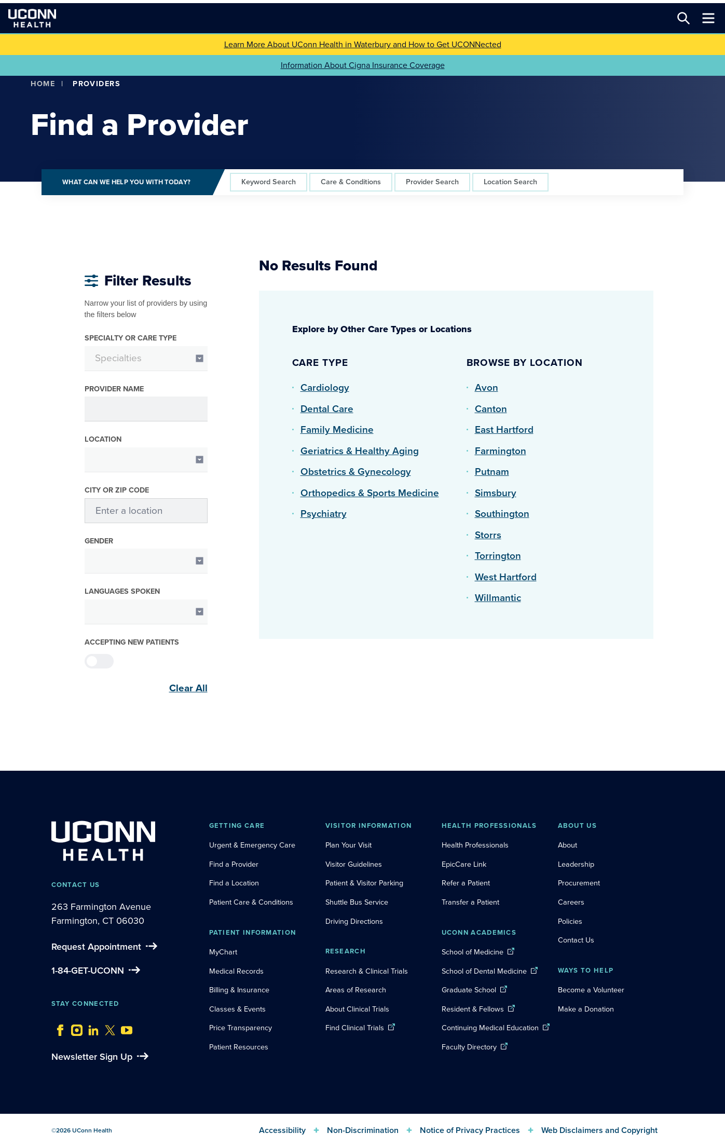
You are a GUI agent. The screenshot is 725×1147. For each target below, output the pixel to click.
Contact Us (576, 940)
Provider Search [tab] (432, 181)
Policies (570, 921)
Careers (571, 902)
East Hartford (504, 429)
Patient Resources (238, 1047)
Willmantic (498, 597)
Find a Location (234, 883)
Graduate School (469, 989)
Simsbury (495, 492)
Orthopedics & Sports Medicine (369, 492)
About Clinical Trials (357, 1009)
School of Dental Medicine (484, 971)
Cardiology (324, 387)
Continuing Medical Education (490, 1027)
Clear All (188, 688)
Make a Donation (586, 1009)
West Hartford (506, 576)
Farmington (500, 450)
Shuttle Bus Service (356, 902)
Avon (486, 387)
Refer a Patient (466, 883)
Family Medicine (337, 429)
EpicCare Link (464, 864)
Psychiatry (323, 513)
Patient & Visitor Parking (364, 883)
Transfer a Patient (470, 902)
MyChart (223, 952)
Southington (502, 513)
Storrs (488, 534)
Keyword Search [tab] (268, 181)
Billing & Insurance (239, 989)
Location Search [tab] (510, 181)
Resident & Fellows (473, 1009)
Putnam (492, 471)
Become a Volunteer (591, 989)
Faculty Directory (469, 1047)
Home (43, 83)
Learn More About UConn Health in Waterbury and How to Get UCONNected (362, 44)
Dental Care (326, 408)
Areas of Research (356, 989)
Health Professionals (475, 845)
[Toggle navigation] (708, 18)
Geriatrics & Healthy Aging (359, 450)
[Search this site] (683, 18)
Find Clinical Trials (354, 1027)
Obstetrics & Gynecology (355, 471)
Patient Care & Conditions (251, 902)
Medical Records (236, 971)
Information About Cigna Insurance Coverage (363, 65)
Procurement (579, 883)
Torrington (498, 555)
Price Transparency (240, 1027)
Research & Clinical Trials (366, 971)
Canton (491, 408)
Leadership (576, 864)
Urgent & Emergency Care (252, 845)
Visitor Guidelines (353, 864)
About (567, 845)
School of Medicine (472, 952)
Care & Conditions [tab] (351, 181)
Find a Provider (233, 864)
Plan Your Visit (348, 845)
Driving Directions (354, 921)
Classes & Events (237, 1009)
